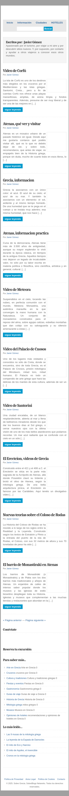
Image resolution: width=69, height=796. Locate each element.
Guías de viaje (13, 694)
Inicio (10, 22)
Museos (10, 710)
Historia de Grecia (15, 699)
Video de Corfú (14, 71)
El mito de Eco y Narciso (18, 745)
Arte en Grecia (13, 667)
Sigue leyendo (13, 109)
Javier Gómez (13, 75)
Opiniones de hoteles (16, 715)
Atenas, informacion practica (25, 233)
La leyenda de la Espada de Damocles (25, 739)
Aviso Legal (31, 779)
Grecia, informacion (18, 180)
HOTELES (57, 22)
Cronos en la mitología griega (20, 755)
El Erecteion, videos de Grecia (26, 458)
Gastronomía (12, 689)
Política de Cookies (46, 779)
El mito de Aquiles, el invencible (21, 750)
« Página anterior (12, 620)
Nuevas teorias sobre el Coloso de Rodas (34, 515)
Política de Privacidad (13, 779)
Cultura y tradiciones (16, 678)
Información (24, 22)
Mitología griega (14, 705)
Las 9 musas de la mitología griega (23, 734)
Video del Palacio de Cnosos (24, 349)
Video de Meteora (17, 289)
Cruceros (10, 673)
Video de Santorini (17, 405)
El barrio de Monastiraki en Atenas (30, 564)
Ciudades (41, 22)
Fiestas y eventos (15, 683)
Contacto (61, 779)
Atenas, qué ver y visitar (22, 124)
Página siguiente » (35, 620)
